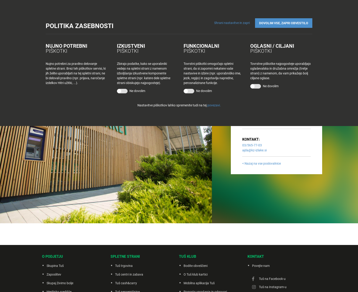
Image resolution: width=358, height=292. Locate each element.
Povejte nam (261, 266)
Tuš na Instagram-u (273, 287)
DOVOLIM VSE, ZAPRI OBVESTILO (283, 23)
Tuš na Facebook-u (272, 279)
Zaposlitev (54, 274)
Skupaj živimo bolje (60, 283)
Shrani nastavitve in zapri (232, 23)
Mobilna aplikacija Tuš (199, 283)
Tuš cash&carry (126, 283)
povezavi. (214, 105)
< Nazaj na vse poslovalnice (261, 163)
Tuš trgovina (124, 266)
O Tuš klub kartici (196, 274)
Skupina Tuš (55, 266)
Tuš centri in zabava (129, 274)
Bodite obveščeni (196, 266)
